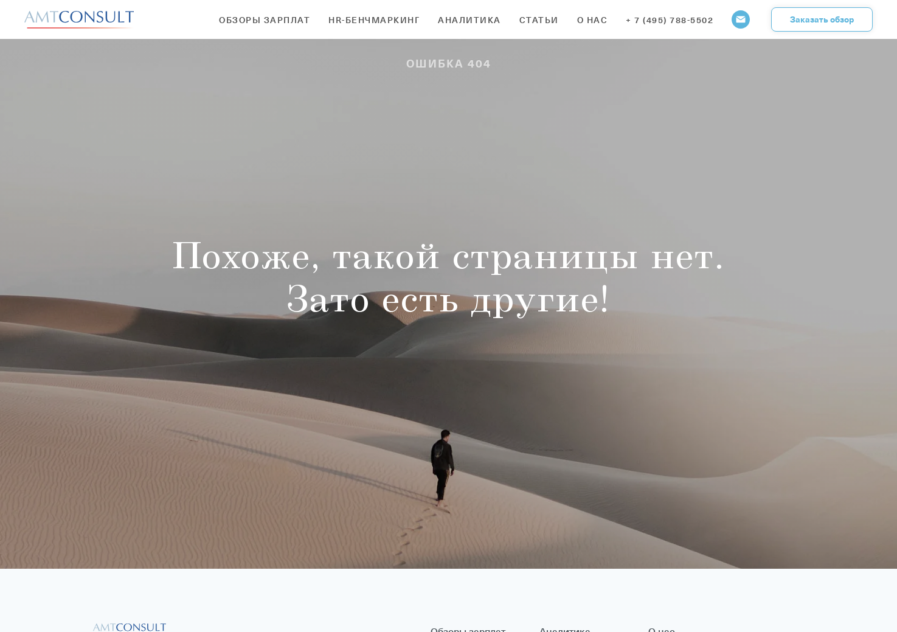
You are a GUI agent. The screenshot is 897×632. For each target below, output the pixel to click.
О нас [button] (592, 19)
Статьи (539, 19)
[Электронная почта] (741, 19)
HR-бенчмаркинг (374, 19)
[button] (822, 19)
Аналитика (469, 19)
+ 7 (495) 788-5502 (669, 19)
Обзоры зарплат (264, 19)
